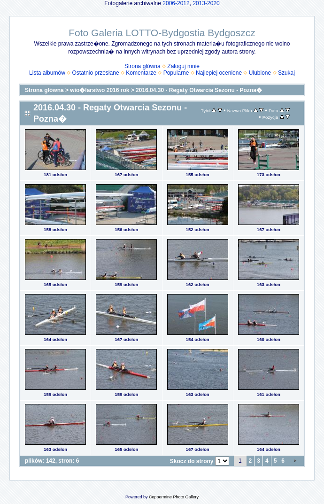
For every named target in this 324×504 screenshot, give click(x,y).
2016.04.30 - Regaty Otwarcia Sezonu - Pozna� (199, 90)
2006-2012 (175, 3)
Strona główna (142, 66)
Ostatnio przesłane (95, 73)
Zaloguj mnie (183, 66)
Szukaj (286, 73)
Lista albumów (47, 73)
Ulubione (260, 73)
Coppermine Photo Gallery (174, 497)
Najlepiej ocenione (219, 73)
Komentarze (141, 73)
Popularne (176, 73)
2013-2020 (206, 3)
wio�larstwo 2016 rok (99, 90)
